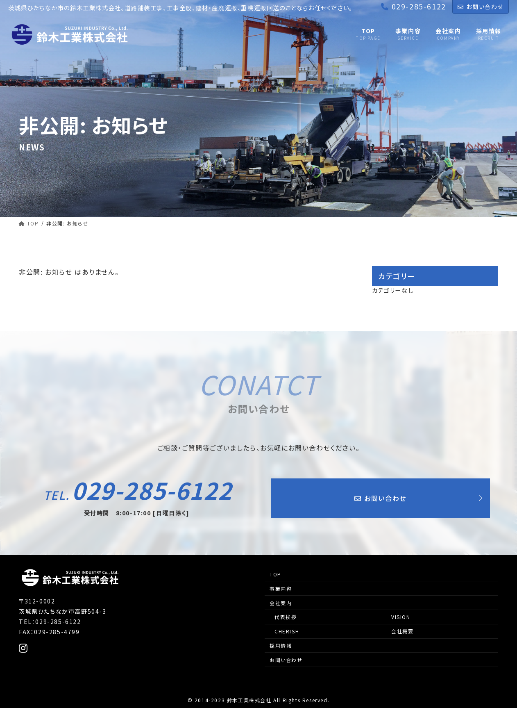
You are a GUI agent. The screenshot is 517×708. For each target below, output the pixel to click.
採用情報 (281, 645)
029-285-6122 (137, 489)
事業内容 (281, 588)
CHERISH (286, 631)
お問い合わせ (480, 6)
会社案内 (281, 602)
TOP (275, 574)
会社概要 (402, 631)
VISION (400, 616)
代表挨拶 (285, 616)
